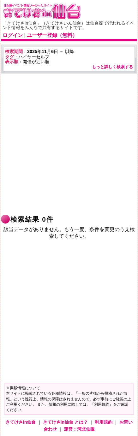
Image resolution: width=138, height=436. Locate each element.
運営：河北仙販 (79, 429)
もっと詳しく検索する (112, 66)
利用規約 (104, 422)
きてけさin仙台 (21, 422)
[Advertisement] (69, 144)
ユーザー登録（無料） (52, 35)
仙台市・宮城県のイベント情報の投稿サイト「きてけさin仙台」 (50, 11)
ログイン (13, 35)
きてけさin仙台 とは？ (66, 422)
